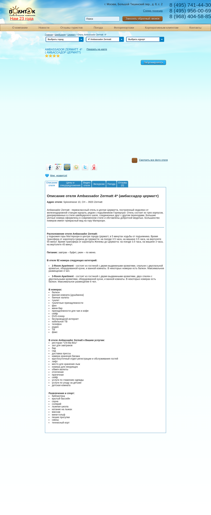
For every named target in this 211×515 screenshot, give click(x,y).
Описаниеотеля (51, 184)
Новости (44, 27)
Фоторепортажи (124, 27)
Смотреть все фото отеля (150, 161)
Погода (98, 27)
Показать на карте (96, 49)
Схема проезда (153, 10)
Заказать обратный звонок (142, 18)
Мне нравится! (58, 175)
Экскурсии (99, 184)
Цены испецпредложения (70, 184)
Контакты (195, 27)
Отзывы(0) (122, 184)
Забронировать (153, 62)
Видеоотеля (86, 184)
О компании (19, 27)
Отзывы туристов (71, 27)
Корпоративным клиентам (161, 27)
